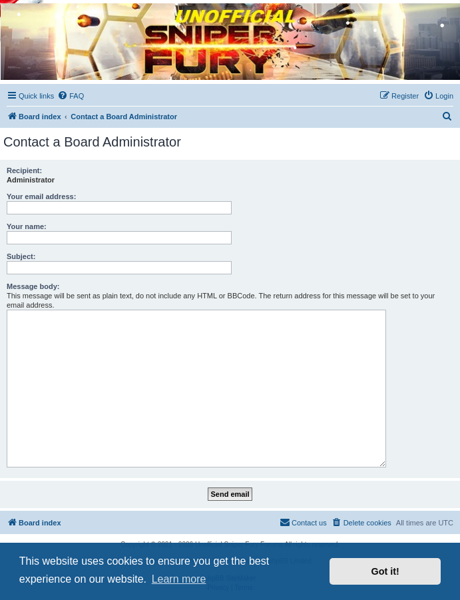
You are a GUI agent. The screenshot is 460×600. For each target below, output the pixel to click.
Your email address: (41, 196)
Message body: (33, 286)
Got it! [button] (385, 571)
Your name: (27, 226)
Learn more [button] (179, 579)
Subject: (21, 256)
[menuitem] (70, 96)
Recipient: (24, 170)
